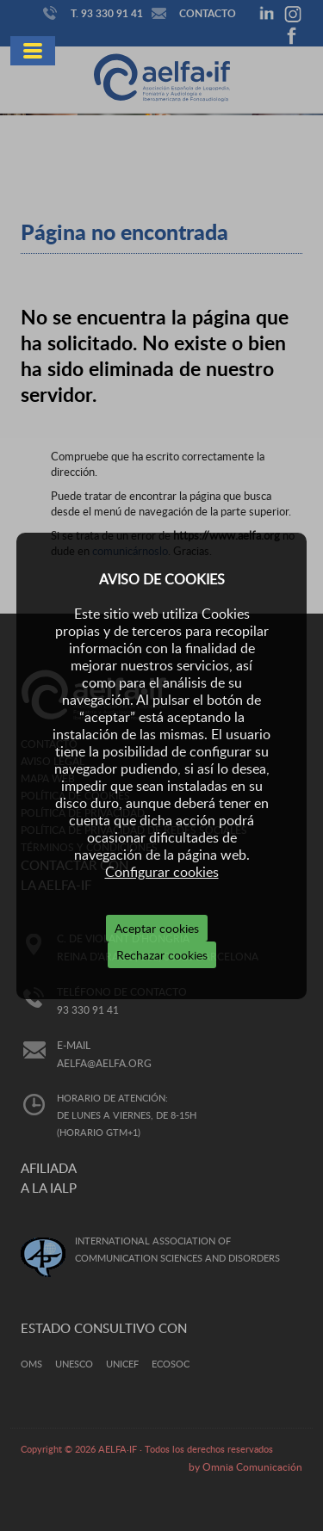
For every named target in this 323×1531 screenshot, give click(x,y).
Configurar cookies (162, 871)
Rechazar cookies (162, 955)
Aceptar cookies (157, 928)
